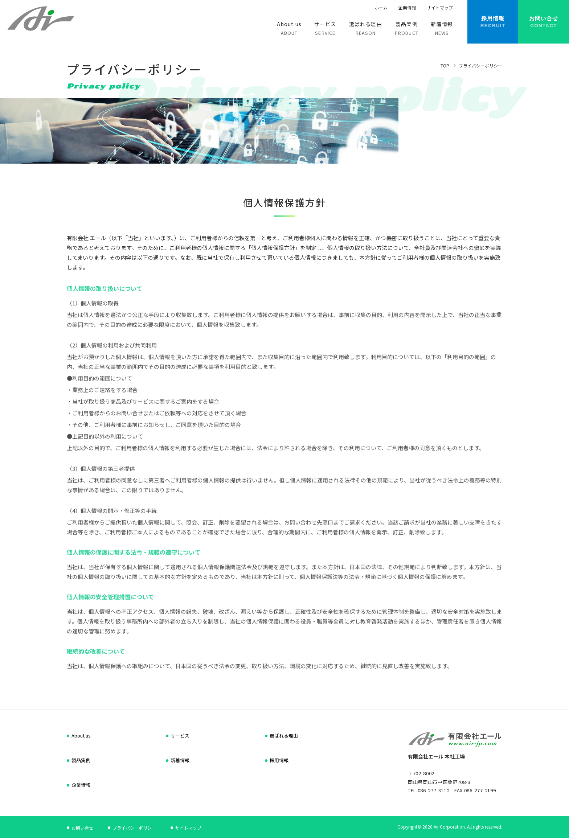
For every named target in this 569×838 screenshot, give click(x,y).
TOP (445, 65)
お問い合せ (82, 828)
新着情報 (180, 760)
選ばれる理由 (284, 735)
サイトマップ (440, 7)
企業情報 (407, 7)
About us (81, 735)
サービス (180, 735)
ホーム (381, 7)
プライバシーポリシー (134, 828)
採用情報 (279, 760)
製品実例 (80, 760)
